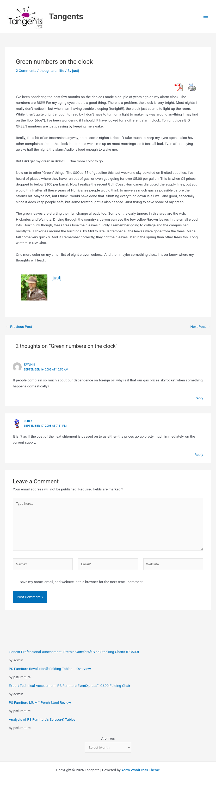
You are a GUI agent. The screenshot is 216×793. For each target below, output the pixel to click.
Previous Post (19, 327)
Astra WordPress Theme (140, 770)
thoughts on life (52, 70)
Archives (108, 738)
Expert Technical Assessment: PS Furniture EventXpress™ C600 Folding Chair (70, 685)
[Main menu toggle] (205, 16)
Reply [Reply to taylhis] (199, 398)
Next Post (200, 327)
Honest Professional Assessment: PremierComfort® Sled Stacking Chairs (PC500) (74, 652)
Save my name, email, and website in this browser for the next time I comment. (82, 582)
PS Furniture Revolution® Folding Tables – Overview (50, 669)
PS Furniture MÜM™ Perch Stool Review (40, 702)
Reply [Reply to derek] (199, 454)
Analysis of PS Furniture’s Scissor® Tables (42, 719)
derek (28, 421)
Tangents (66, 16)
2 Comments (26, 70)
